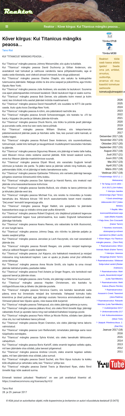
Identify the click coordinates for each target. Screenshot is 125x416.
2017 (120, 132)
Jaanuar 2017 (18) (113, 329)
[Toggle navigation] (6, 27)
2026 (120, 100)
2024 (120, 107)
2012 (120, 348)
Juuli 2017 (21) (115, 154)
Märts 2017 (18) (114, 169)
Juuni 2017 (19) (114, 158)
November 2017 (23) (111, 140)
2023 (120, 110)
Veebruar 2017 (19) (112, 173)
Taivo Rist (7, 50)
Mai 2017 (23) (115, 162)
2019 (120, 125)
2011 (120, 351)
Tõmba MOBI (109, 53)
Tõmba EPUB (109, 41)
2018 (120, 129)
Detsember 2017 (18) (111, 136)
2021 (120, 118)
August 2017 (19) (113, 151)
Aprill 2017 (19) (114, 165)
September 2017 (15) (111, 147)
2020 (120, 121)
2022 (120, 114)
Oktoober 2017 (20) (112, 143)
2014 (120, 340)
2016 (120, 333)
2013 (120, 344)
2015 (120, 337)
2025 (120, 103)
